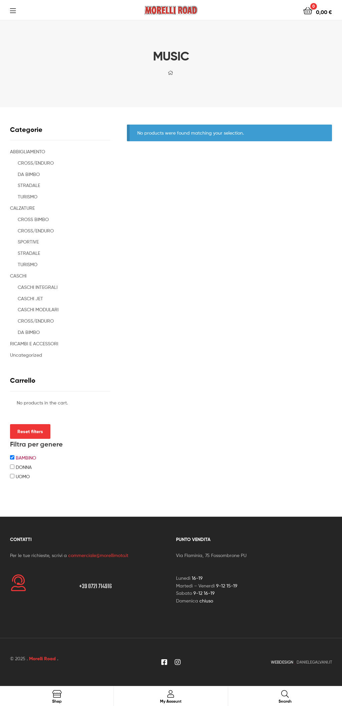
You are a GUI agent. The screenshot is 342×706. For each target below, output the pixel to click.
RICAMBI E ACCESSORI (34, 343)
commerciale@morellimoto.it (98, 555)
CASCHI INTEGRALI (37, 287)
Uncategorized (26, 355)
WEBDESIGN (282, 662)
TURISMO (27, 196)
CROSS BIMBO (33, 219)
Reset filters (30, 431)
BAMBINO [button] (26, 458)
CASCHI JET (30, 298)
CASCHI (18, 276)
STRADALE (29, 185)
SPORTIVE (28, 241)
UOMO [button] (23, 476)
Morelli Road (42, 659)
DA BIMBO (29, 174)
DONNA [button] (24, 467)
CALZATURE (22, 208)
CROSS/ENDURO (36, 163)
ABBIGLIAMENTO (27, 151)
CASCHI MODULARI (38, 309)
